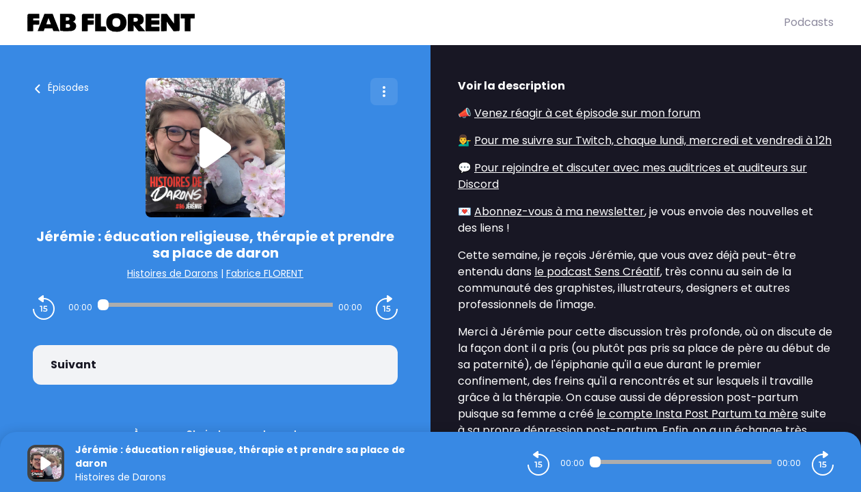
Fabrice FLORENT (264, 273)
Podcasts (809, 22)
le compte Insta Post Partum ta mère (697, 414)
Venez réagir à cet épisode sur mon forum (587, 113)
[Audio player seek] (215, 304)
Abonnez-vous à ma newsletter (559, 211)
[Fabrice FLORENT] (405, 22)
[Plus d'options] (384, 91)
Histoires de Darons (172, 273)
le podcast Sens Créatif (597, 271)
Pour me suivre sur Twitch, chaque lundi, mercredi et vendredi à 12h (653, 140)
